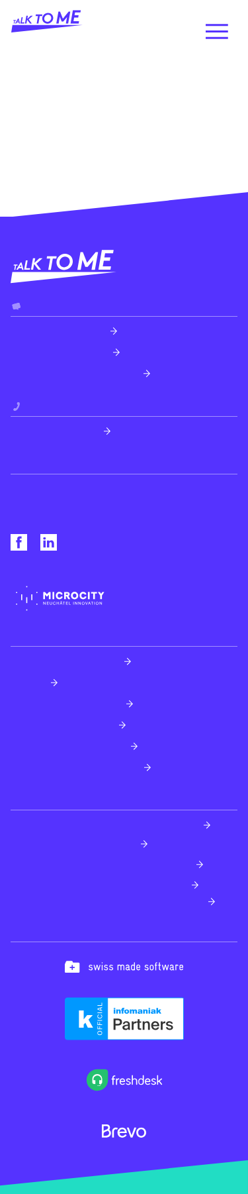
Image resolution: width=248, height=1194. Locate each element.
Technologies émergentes (75, 767)
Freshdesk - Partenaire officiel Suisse (104, 824)
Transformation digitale (68, 745)
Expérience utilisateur (65, 661)
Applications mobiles (62, 724)
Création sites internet (66, 703)
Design (28, 682)
